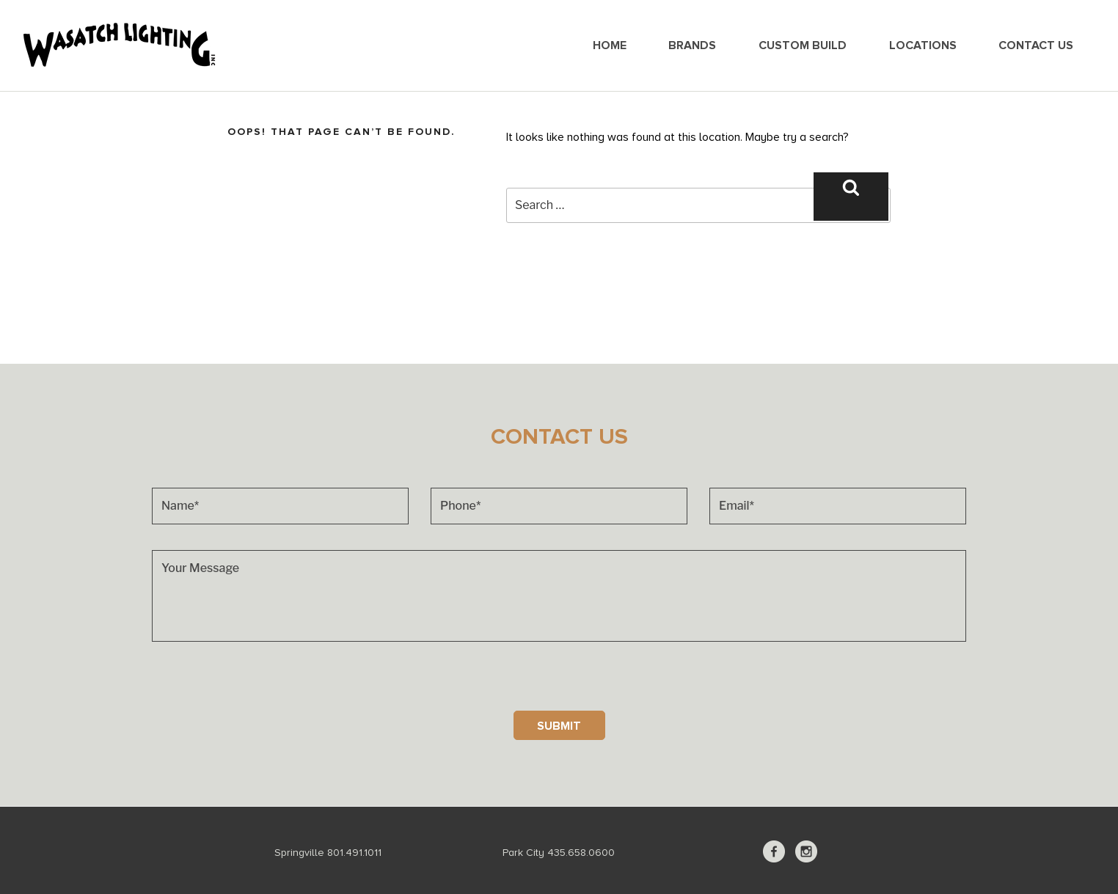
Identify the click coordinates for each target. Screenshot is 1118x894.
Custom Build (803, 45)
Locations (923, 45)
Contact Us (1035, 45)
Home (609, 45)
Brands (692, 45)
